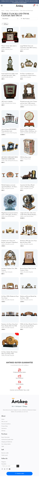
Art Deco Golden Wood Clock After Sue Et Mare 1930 (9, 352)
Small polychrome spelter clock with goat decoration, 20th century (9, 74)
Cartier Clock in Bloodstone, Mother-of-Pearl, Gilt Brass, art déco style (28, 130)
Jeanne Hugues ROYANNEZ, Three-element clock (9, 130)
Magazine (3, 455)
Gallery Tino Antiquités (25, 77)
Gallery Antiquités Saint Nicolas (8, 103)
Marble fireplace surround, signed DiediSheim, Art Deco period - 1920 (9, 186)
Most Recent (5, 18)
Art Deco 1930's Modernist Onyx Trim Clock (10, 297)
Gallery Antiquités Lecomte (7, 188)
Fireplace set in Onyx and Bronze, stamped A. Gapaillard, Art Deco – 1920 (9, 241)
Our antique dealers (6, 437)
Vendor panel (4, 448)
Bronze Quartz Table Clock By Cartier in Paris (28, 269)
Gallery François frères (25, 159)
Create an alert (19, 473)
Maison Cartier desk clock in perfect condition (9, 46)
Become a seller (5, 446)
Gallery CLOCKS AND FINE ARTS (28, 132)
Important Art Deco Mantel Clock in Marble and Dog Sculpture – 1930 (27, 186)
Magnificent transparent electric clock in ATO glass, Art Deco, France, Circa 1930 (9, 214)
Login (2, 439)
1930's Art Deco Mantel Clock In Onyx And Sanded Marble (28, 325)
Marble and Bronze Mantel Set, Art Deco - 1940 (28, 297)
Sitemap (3, 424)
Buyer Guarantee (5, 430)
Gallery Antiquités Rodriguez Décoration (29, 105)
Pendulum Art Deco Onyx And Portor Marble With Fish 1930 (9, 325)
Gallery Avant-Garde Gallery (8, 216)
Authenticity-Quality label (7, 432)
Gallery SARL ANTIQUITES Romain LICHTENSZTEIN (13, 160)
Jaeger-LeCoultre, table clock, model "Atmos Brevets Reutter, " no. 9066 (28, 214)
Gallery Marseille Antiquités (26, 244)
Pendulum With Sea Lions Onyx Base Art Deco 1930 (28, 241)
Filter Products (25, 18)
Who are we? (4, 415)
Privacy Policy (4, 419)
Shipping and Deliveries (6, 435)
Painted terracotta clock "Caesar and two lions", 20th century (28, 102)
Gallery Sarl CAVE (24, 49)
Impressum (4, 421)
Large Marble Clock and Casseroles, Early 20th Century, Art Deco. (28, 47)
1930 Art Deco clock (25, 157)
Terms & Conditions (6, 417)
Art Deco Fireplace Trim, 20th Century (9, 269)
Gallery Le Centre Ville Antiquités (9, 132)
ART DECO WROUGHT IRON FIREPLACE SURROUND (9, 158)
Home (2, 412)
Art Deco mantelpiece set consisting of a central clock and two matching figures (28, 74)
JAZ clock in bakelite (6, 101)
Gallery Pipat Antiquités (6, 272)
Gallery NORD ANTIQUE (7, 77)
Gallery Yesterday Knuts (7, 49)
